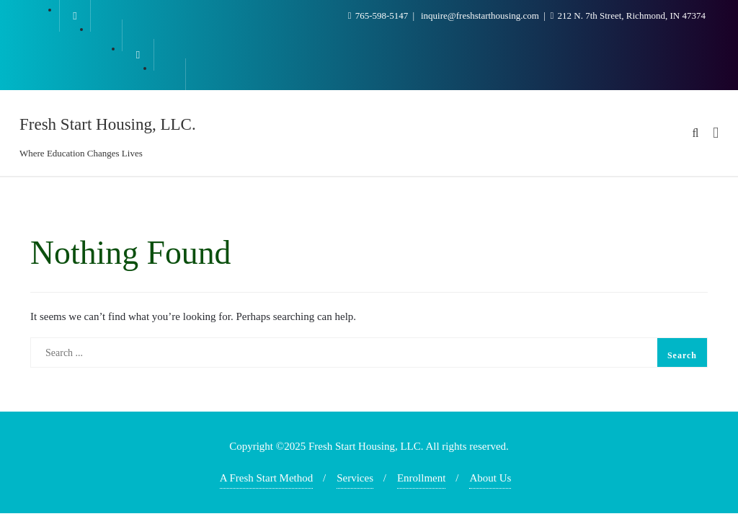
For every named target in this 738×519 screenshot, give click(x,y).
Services (355, 478)
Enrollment (421, 478)
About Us (490, 478)
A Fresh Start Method (267, 478)
